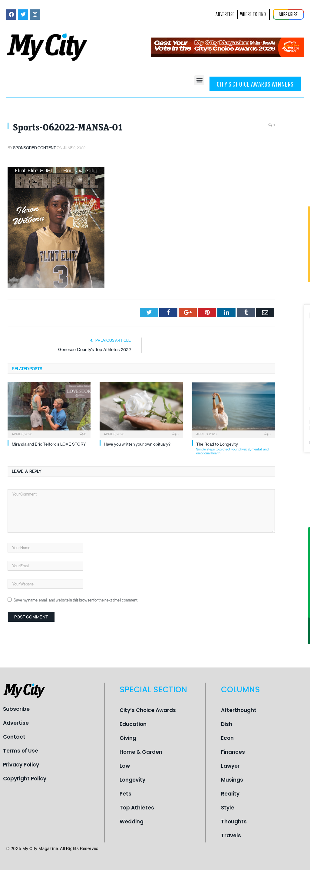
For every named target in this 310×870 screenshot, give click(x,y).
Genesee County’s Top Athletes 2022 (94, 349)
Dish (226, 724)
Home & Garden (141, 752)
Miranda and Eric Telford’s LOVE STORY (49, 444)
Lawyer (230, 765)
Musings (232, 779)
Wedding (131, 821)
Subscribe (16, 709)
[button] (199, 80)
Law (125, 765)
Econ (227, 738)
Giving (128, 738)
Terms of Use (20, 750)
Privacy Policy (21, 764)
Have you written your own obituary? (137, 444)
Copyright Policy (24, 778)
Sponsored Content (34, 147)
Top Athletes (137, 807)
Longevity (132, 779)
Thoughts (234, 821)
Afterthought (238, 710)
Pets (125, 793)
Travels (231, 835)
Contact (14, 736)
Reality (230, 793)
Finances (233, 752)
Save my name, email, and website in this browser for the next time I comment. (76, 600)
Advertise (16, 723)
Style (227, 807)
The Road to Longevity (235, 448)
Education (133, 724)
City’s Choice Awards (148, 710)
